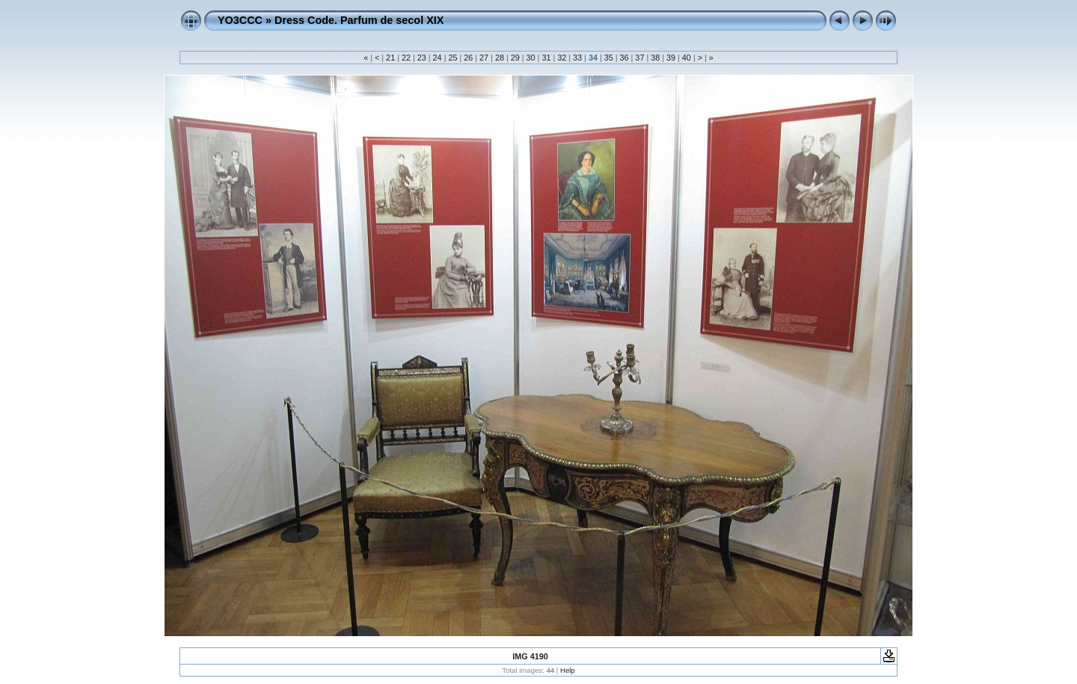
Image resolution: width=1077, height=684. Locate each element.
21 (390, 57)
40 (686, 57)
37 (639, 57)
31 (546, 57)
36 (624, 57)
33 (577, 57)
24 (437, 57)
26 (468, 57)
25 (452, 57)
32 (561, 57)
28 (499, 57)
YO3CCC (240, 20)
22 (406, 57)
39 (671, 57)
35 (609, 57)
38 (655, 57)
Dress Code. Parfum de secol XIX (359, 20)
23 (422, 57)
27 (484, 57)
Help (567, 670)
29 (515, 57)
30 (531, 57)
